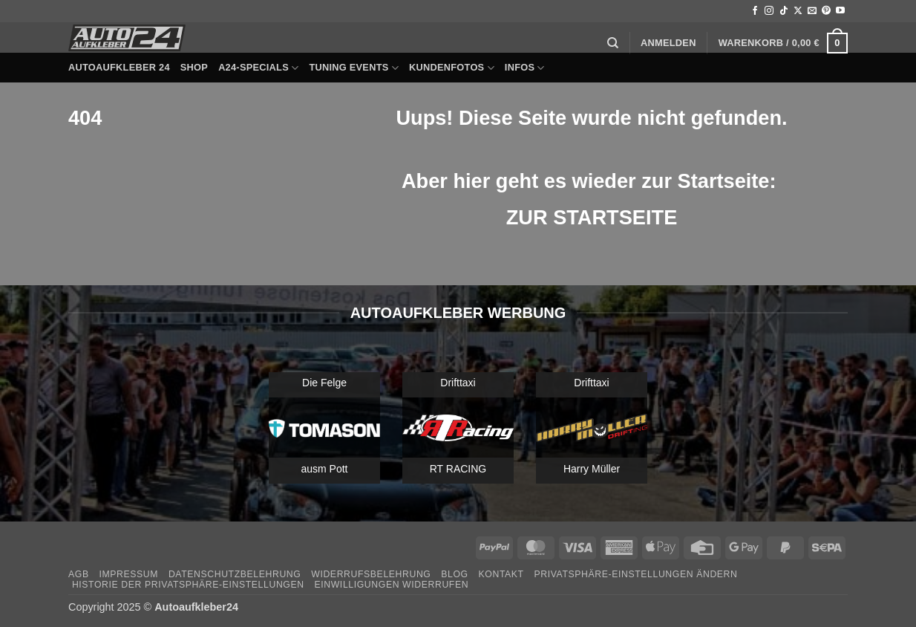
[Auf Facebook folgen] (754, 11)
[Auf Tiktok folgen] (783, 11)
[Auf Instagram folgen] (769, 11)
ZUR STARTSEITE (592, 217)
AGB (78, 574)
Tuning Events (354, 68)
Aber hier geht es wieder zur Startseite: (592, 180)
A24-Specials (258, 68)
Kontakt (501, 574)
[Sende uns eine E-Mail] (812, 11)
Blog (454, 574)
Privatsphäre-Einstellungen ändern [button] (636, 574)
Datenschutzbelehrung (235, 574)
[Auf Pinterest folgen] (826, 11)
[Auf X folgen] (798, 11)
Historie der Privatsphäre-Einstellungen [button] (188, 584)
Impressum (128, 574)
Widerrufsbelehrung (371, 574)
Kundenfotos (451, 68)
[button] (668, 43)
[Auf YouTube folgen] (840, 11)
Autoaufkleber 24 (119, 67)
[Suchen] (612, 43)
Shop (194, 67)
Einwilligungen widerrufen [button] (391, 584)
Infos (525, 68)
